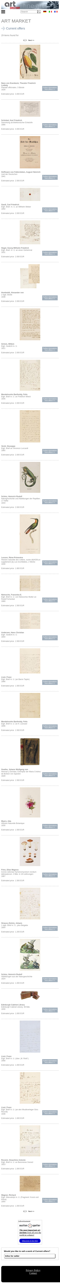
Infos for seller (12, 1256)
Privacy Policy (33, 1270)
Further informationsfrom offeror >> (50, 88)
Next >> (31, 40)
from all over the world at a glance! (30, 1232)
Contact (33, 1273)
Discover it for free (30, 1241)
